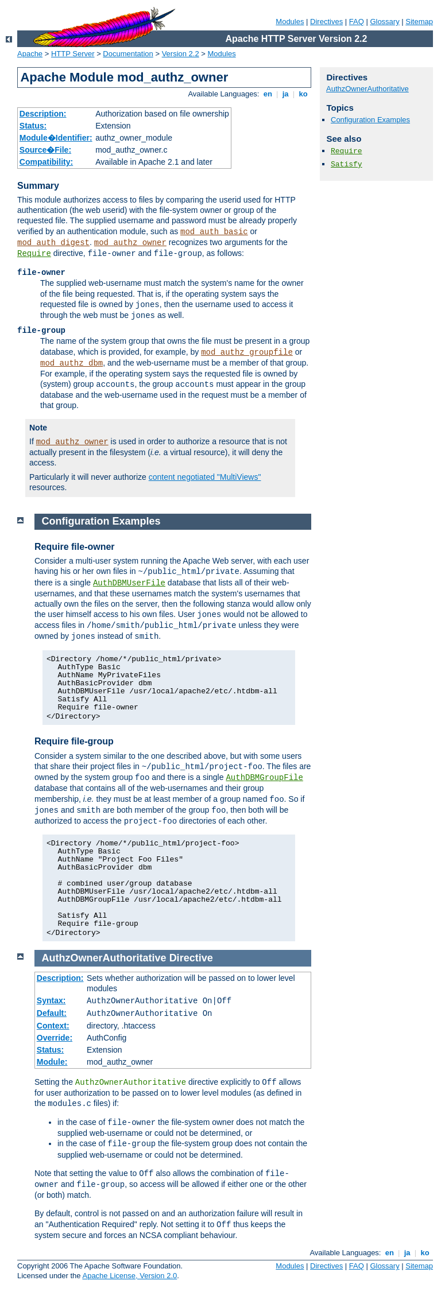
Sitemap (419, 21)
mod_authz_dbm (71, 363)
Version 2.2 (180, 53)
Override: (54, 1037)
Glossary (384, 21)
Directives (326, 21)
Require (34, 253)
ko (303, 94)
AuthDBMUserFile (129, 583)
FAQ (356, 21)
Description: (43, 113)
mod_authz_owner (130, 242)
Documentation (128, 53)
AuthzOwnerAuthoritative (367, 88)
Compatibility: (46, 161)
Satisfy (346, 164)
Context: (53, 1025)
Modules (290, 21)
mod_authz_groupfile (247, 352)
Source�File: (45, 149)
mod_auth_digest (53, 242)
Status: (33, 125)
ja (285, 94)
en (267, 94)
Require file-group (74, 741)
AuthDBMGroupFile (264, 777)
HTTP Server (73, 53)
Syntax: (51, 1000)
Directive (191, 958)
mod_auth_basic (214, 231)
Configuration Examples (370, 119)
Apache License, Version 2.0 (129, 1275)
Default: (52, 1013)
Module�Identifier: (56, 137)
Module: (52, 1061)
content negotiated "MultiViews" (205, 477)
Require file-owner (74, 547)
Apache (29, 53)
